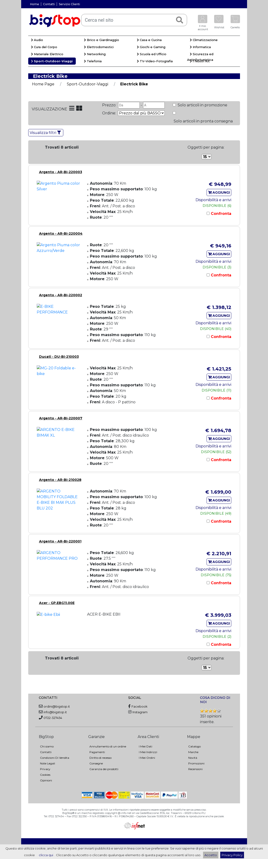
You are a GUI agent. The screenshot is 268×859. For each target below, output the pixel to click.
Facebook (140, 706)
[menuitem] (54, 40)
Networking (95, 54)
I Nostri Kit (200, 61)
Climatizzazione (204, 40)
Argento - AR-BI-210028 (60, 480)
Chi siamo (47, 746)
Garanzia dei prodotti (103, 769)
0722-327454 (53, 718)
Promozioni (196, 763)
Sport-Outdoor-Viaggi (52, 61)
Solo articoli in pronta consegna (203, 121)
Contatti (49, 4)
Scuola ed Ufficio (151, 54)
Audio (37, 40)
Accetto (210, 855)
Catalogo (194, 746)
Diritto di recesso (100, 757)
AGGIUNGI (219, 192)
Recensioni (195, 769)
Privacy (45, 769)
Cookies (45, 774)
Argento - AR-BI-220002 (60, 295)
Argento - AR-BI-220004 (61, 233)
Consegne (96, 763)
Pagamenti (97, 752)
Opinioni (46, 780)
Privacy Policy (232, 855)
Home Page (43, 84)
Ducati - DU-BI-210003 (59, 356)
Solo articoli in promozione (202, 105)
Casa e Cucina (149, 40)
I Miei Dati (145, 746)
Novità (192, 757)
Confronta (220, 213)
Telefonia (93, 61)
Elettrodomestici (99, 47)
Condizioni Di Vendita (54, 757)
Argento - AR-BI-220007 (60, 418)
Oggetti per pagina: (206, 147)
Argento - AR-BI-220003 (60, 172)
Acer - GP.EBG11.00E (57, 603)
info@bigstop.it (55, 712)
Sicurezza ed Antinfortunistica (200, 57)
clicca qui (46, 855)
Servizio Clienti (69, 4)
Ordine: (109, 113)
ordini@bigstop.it (57, 706)
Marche (193, 752)
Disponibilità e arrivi (213, 200)
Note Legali (47, 763)
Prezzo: (109, 105)
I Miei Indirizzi (148, 752)
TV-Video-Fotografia (155, 61)
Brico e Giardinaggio (101, 40)
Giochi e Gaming (151, 47)
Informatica (200, 47)
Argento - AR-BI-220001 (60, 541)
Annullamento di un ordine (107, 746)
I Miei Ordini (147, 757)
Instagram (140, 712)
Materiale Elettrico (47, 54)
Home (34, 4)
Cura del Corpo (44, 47)
